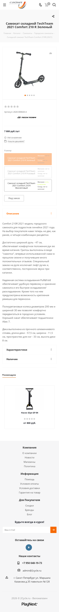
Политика (29, 466)
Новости (29, 457)
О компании (29, 453)
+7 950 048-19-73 (32, 563)
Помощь (29, 479)
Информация (29, 473)
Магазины (29, 461)
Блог (29, 514)
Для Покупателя (29, 500)
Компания (29, 447)
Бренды (29, 509)
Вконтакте (29, 547)
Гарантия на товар (29, 492)
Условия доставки (29, 488)
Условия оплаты (29, 483)
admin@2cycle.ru (32, 570)
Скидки (29, 505)
